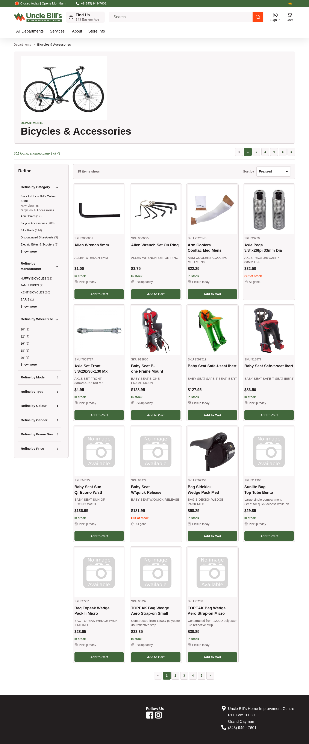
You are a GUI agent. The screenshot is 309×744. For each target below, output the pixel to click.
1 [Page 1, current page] (247, 151)
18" (23, 350)
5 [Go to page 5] (282, 151)
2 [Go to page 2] (256, 151)
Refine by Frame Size (37, 434)
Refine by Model (33, 377)
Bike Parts (27, 230)
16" (23, 343)
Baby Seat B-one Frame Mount (147, 368)
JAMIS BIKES (30, 285)
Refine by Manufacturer (31, 266)
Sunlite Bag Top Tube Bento (258, 489)
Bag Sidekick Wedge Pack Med (203, 489)
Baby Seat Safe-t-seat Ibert (212, 366)
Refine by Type (32, 391)
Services (57, 31)
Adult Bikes (28, 216)
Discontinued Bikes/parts (37, 237)
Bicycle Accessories (34, 223)
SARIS (25, 299)
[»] (291, 152)
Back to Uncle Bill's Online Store (38, 198)
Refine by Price (32, 448)
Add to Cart (99, 294)
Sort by (248, 171)
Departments (22, 44)
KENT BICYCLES (32, 292)
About (77, 31)
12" (23, 336)
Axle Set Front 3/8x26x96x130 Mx (91, 368)
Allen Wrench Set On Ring (155, 245)
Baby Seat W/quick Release (146, 489)
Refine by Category (35, 187)
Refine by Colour (34, 406)
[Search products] (258, 17)
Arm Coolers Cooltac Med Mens (204, 248)
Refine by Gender (34, 420)
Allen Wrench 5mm (91, 245)
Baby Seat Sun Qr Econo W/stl (88, 489)
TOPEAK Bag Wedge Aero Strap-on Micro (207, 611)
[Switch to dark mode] (290, 3)
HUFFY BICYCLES (33, 278)
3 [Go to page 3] (265, 151)
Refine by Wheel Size (37, 319)
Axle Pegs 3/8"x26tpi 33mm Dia (263, 248)
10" (23, 329)
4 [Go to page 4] (274, 151)
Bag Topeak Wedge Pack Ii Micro (92, 611)
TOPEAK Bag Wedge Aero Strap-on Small (150, 611)
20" (23, 357)
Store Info (96, 31)
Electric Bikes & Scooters (37, 244)
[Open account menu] (275, 17)
